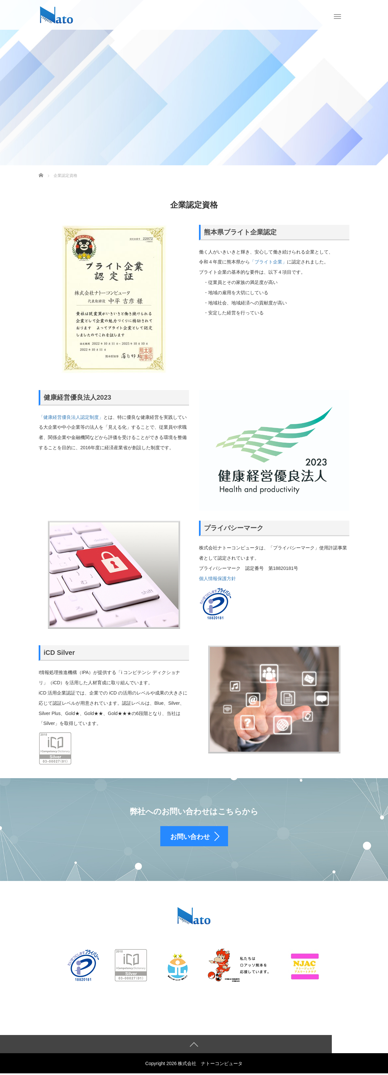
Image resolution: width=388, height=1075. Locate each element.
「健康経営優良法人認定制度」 (71, 417)
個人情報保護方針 (217, 578)
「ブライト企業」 (268, 261)
